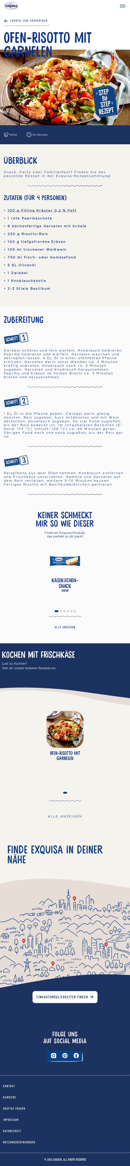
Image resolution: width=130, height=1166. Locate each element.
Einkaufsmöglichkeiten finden (62, 997)
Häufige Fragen (14, 1108)
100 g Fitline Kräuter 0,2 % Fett (42, 210)
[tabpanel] (65, 574)
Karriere (9, 1097)
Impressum (10, 1120)
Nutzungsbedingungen (19, 1142)
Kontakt (9, 1086)
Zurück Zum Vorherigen (29, 20)
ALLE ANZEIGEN (65, 627)
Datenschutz (12, 1131)
